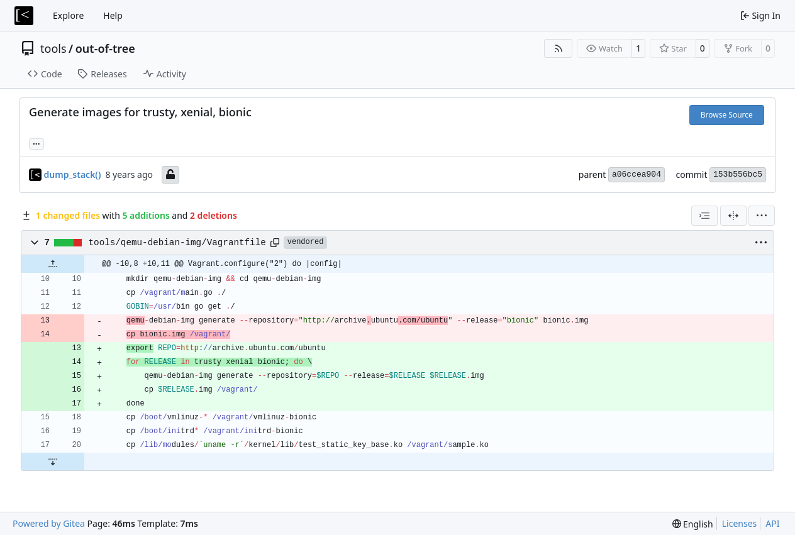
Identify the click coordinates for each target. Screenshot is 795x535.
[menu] (761, 216)
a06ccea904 (636, 174)
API (772, 523)
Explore (68, 15)
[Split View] (733, 216)
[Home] (24, 15)
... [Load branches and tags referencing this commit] (36, 142)
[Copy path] (275, 242)
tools (53, 48)
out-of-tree (105, 48)
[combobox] (704, 216)
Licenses (739, 523)
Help (113, 15)
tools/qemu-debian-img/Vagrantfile (177, 243)
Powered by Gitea (49, 523)
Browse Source (727, 114)
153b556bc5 (737, 174)
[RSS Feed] (558, 48)
